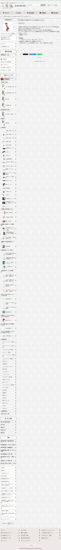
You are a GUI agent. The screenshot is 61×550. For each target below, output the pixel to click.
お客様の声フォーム (24, 43)
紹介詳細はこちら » (6, 37)
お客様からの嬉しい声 (39, 61)
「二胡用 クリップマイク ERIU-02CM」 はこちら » (32, 39)
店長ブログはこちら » (6, 39)
